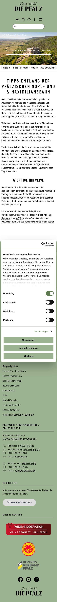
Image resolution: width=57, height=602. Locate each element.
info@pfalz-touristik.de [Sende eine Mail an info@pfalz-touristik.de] (25, 470)
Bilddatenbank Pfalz (12, 380)
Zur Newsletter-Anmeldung (19, 502)
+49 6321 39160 (29, 463)
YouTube (28, 579)
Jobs (5, 395)
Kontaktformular (10, 400)
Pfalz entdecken (20, 67)
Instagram (36, 579)
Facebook (20, 579)
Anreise (34, 67)
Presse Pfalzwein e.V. (12, 376)
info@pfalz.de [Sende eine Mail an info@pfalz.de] (21, 456)
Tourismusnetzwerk (11, 385)
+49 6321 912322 (31, 449)
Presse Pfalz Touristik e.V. (15, 371)
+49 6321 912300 (26, 446)
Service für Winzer (11, 410)
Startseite (5, 67)
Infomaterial (8, 390)
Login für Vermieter (12, 405)
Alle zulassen (28, 340)
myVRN (19, 218)
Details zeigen (41, 331)
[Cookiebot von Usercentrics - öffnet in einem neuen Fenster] (41, 244)
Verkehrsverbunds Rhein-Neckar (39, 221)
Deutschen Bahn (8, 221)
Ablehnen (28, 356)
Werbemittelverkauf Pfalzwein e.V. (18, 414)
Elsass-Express (21, 150)
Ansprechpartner (10, 366)
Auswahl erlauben (28, 348)
